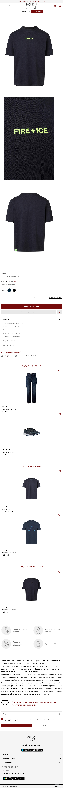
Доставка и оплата (9, 345)
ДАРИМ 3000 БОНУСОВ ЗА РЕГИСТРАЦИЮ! (31, 1)
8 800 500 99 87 (30, 356)
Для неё (16, 725)
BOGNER (4, 273)
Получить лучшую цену (8, 284)
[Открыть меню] (4, 6)
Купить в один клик (28, 312)
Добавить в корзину (31, 306)
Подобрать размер (55, 297)
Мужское (37, 12)
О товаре (6, 319)
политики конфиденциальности (26, 719)
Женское (26, 12)
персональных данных (10, 720)
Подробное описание (10, 341)
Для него (47, 725)
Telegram (6, 356)
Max (18, 356)
